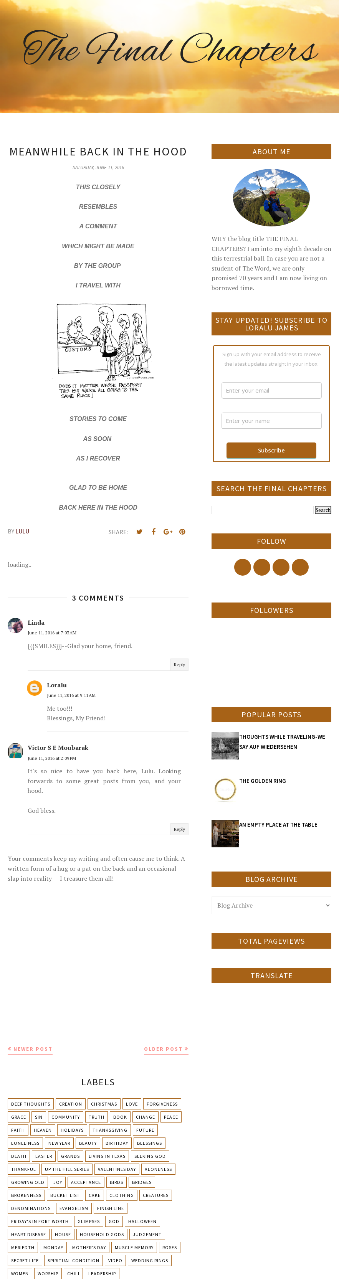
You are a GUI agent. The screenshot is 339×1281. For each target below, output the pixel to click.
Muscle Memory (134, 1247)
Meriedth (23, 1247)
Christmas (104, 1104)
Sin (39, 1117)
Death (18, 1156)
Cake (95, 1195)
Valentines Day (117, 1169)
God (114, 1221)
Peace (171, 1117)
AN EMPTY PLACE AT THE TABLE (278, 824)
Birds (116, 1182)
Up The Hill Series (67, 1169)
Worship (48, 1273)
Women (20, 1273)
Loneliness (25, 1143)
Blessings (149, 1143)
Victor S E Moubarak (58, 747)
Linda (36, 622)
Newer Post (33, 1048)
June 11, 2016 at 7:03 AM (52, 633)
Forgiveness (162, 1104)
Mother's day (89, 1247)
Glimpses (89, 1221)
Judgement (147, 1234)
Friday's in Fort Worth (40, 1221)
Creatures (156, 1195)
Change (145, 1117)
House (63, 1234)
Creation (70, 1104)
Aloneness (158, 1169)
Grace (18, 1117)
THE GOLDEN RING (262, 780)
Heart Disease (28, 1234)
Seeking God (150, 1156)
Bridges (142, 1182)
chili (73, 1273)
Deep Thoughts (30, 1104)
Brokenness (26, 1195)
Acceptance (86, 1182)
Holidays (72, 1130)
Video (115, 1260)
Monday (53, 1247)
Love (132, 1104)
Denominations (31, 1208)
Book (120, 1117)
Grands (70, 1156)
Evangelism (74, 1208)
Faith (18, 1130)
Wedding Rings (149, 1260)
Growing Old (28, 1182)
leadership (102, 1273)
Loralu (57, 685)
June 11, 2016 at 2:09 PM (52, 758)
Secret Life (25, 1260)
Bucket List (65, 1195)
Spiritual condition (73, 1260)
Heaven (43, 1130)
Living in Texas (107, 1156)
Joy (57, 1182)
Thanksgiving (110, 1130)
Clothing (121, 1195)
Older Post (163, 1048)
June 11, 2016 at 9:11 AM (71, 695)
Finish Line (110, 1208)
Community (65, 1117)
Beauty (88, 1143)
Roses (169, 1247)
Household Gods (102, 1234)
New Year (59, 1143)
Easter (43, 1156)
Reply (179, 664)
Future (145, 1130)
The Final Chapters (170, 51)
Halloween (142, 1221)
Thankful (23, 1169)
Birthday (117, 1143)
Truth (96, 1117)
